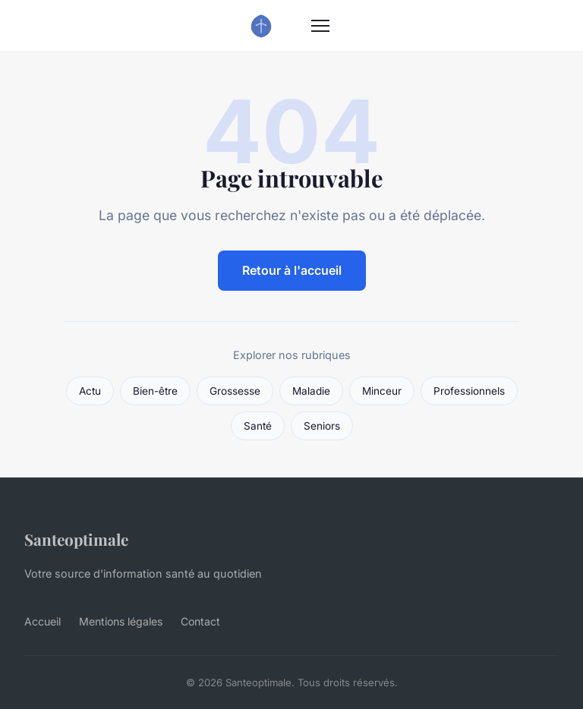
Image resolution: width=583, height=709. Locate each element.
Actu (90, 391)
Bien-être (155, 391)
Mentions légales (120, 621)
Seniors (322, 426)
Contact (200, 621)
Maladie (311, 391)
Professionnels (469, 391)
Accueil (42, 621)
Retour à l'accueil (292, 270)
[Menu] (320, 26)
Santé (258, 426)
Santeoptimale (76, 539)
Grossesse (235, 391)
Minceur (382, 391)
